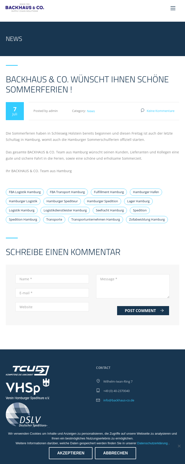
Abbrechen (115, 453)
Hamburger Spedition (102, 201)
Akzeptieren (70, 453)
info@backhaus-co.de (118, 400)
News (91, 111)
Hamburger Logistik (23, 201)
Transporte (54, 219)
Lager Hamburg (138, 201)
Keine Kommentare (160, 111)
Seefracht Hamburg (110, 210)
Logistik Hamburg (21, 210)
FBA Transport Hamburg (67, 192)
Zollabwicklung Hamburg (147, 219)
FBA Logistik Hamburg (25, 192)
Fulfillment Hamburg (109, 192)
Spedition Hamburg (23, 219)
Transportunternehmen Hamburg (95, 219)
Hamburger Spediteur (62, 201)
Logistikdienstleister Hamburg (65, 210)
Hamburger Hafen (146, 192)
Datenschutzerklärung (153, 443)
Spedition (140, 210)
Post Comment (144, 310)
